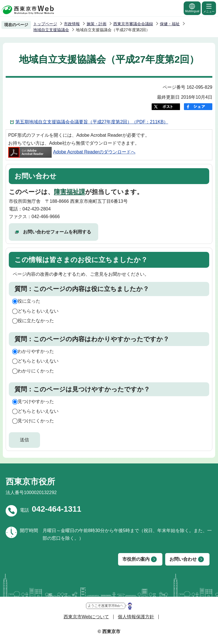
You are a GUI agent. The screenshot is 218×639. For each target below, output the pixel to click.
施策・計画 (96, 24)
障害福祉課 (69, 191)
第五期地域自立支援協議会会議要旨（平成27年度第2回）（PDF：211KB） (91, 121)
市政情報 (72, 24)
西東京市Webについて (86, 616)
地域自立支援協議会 (51, 30)
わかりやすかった (36, 351)
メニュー (209, 8)
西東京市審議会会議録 (133, 24)
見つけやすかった (36, 401)
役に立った (29, 301)
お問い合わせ (183, 559)
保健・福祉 (170, 24)
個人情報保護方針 (136, 616)
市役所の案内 (136, 559)
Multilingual (192, 8)
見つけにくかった (36, 420)
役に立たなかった (36, 320)
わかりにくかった (36, 370)
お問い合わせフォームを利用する (57, 231)
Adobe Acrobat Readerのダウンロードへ (71, 151)
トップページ (45, 24)
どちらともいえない (38, 311)
